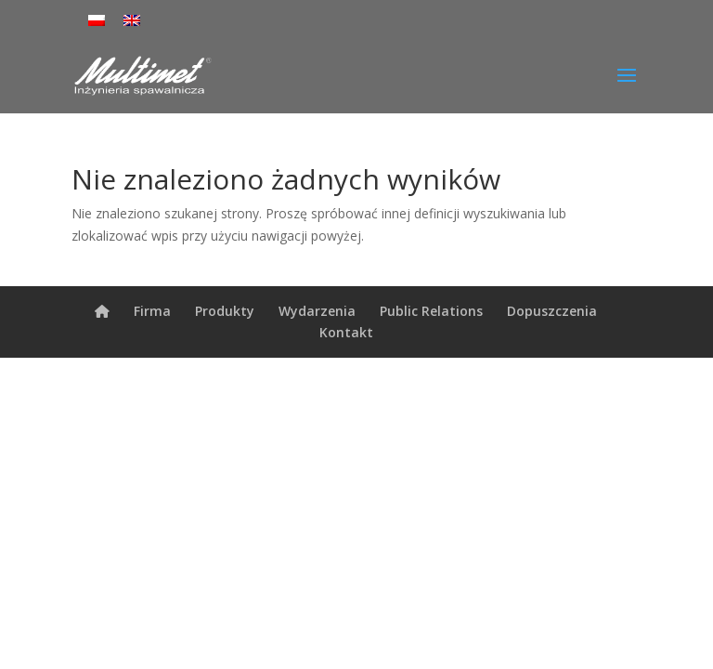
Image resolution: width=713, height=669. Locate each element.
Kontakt (346, 332)
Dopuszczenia (552, 311)
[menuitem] (96, 19)
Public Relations (431, 311)
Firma (152, 311)
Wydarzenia (317, 311)
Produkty (224, 311)
